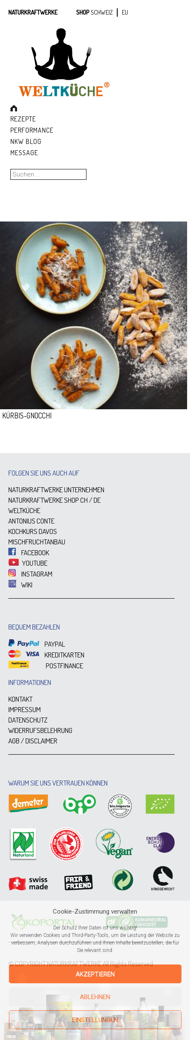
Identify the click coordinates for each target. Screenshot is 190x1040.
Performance (32, 130)
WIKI (20, 584)
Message (24, 153)
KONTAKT (20, 699)
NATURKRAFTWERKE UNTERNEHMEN (56, 489)
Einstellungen (95, 1020)
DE (97, 500)
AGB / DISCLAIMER (32, 740)
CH (84, 500)
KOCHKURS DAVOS (32, 531)
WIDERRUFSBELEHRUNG (40, 730)
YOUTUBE (27, 563)
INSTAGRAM (30, 573)
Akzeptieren (95, 974)
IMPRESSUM (24, 709)
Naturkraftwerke (32, 12)
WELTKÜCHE (24, 510)
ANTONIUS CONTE (31, 520)
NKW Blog (26, 141)
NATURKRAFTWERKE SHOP (43, 500)
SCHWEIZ (102, 12)
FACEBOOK (28, 552)
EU (125, 12)
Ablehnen (95, 997)
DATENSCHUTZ (27, 719)
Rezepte (23, 119)
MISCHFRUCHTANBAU (36, 541)
